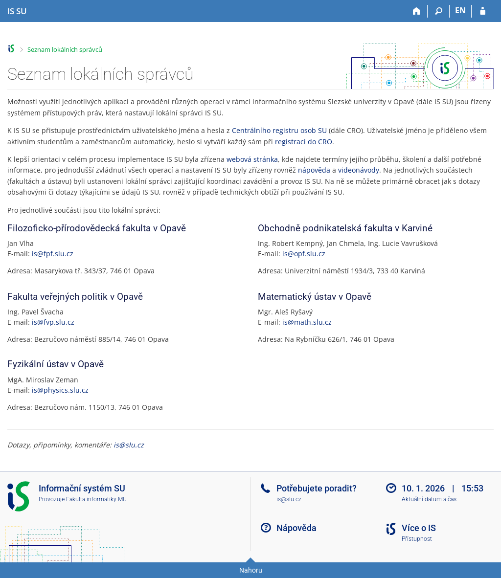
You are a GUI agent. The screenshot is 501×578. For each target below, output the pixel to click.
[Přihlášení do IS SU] (483, 11)
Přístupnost (417, 538)
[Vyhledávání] (439, 11)
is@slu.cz (129, 444)
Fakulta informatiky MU (96, 499)
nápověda (314, 170)
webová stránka (252, 159)
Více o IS (419, 528)
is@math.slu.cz (307, 322)
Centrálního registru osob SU (279, 130)
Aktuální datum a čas (429, 499)
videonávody (358, 170)
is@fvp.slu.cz (53, 322)
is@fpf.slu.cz (52, 253)
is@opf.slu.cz (303, 253)
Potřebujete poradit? (316, 488)
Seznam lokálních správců (64, 49)
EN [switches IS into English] (460, 10)
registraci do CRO (303, 141)
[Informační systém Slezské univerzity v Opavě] (17, 11)
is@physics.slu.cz (60, 390)
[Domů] (417, 11)
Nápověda (296, 528)
